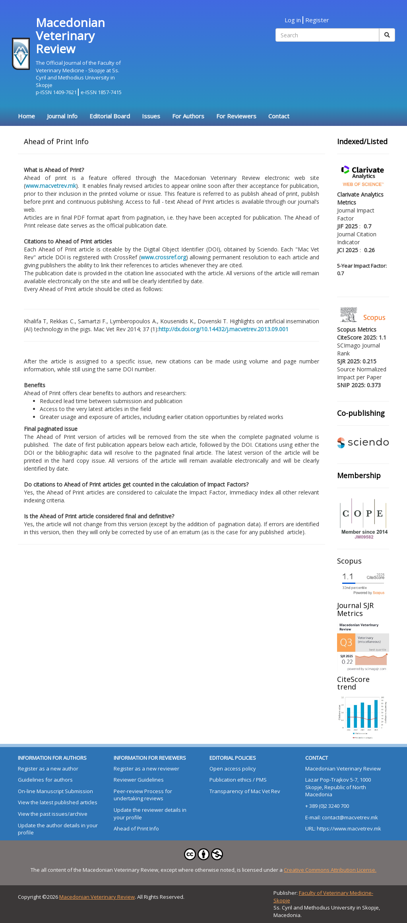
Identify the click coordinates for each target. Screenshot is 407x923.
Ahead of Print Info (136, 828)
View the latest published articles (57, 802)
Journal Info (62, 116)
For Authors (188, 116)
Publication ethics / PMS (238, 779)
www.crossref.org (163, 257)
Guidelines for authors (45, 779)
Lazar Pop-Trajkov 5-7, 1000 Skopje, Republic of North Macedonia (338, 787)
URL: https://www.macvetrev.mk (343, 828)
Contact (278, 116)
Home (26, 116)
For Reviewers (236, 116)
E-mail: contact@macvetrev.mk (341, 817)
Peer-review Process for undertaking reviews (143, 795)
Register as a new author (48, 768)
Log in (293, 20)
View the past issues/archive (52, 813)
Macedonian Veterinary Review (343, 768)
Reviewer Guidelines (139, 779)
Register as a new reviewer (146, 768)
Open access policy (232, 768)
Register (317, 20)
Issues (151, 116)
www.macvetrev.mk (50, 185)
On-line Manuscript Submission (55, 791)
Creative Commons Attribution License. (330, 869)
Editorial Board (109, 116)
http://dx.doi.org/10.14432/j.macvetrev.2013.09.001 (224, 329)
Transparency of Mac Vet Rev (244, 791)
